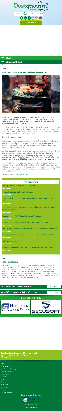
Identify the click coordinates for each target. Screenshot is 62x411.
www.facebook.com (23, 175)
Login (29, 14)
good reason (25, 274)
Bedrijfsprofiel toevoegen (9, 369)
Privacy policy (5, 374)
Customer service (6, 392)
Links (2, 382)
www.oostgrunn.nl (31, 407)
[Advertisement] (31, 40)
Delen (4, 68)
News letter (4, 384)
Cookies (3, 377)
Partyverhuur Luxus (36, 143)
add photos (18, 272)
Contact (40, 14)
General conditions (7, 371)
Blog (2, 379)
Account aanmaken (7, 366)
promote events (28, 272)
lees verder (6, 188)
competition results (8, 274)
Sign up (34, 14)
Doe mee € (31, 23)
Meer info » (54, 287)
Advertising (4, 387)
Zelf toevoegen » (6, 357)
